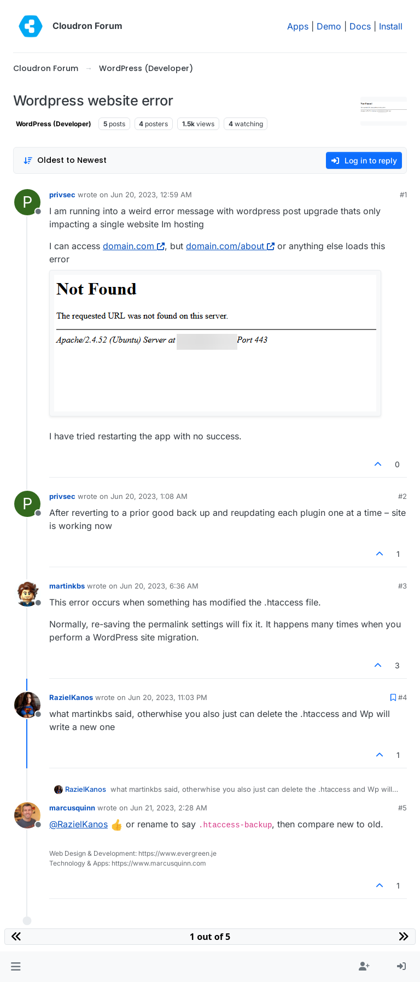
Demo (329, 26)
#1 (403, 194)
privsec (62, 194)
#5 (402, 807)
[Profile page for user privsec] (27, 202)
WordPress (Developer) (53, 124)
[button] (15, 967)
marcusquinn (72, 807)
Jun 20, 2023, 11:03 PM (167, 697)
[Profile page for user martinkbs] (27, 593)
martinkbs (67, 585)
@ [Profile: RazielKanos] (78, 824)
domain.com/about (230, 245)
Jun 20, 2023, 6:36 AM (159, 585)
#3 (402, 585)
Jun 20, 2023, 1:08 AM (149, 496)
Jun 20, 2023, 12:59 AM (151, 194)
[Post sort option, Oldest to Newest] (65, 160)
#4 (402, 697)
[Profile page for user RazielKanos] (27, 705)
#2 (402, 496)
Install (390, 26)
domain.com (134, 245)
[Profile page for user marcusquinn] (27, 815)
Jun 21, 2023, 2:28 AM (168, 807)
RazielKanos (71, 697)
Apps (297, 26)
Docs (360, 26)
